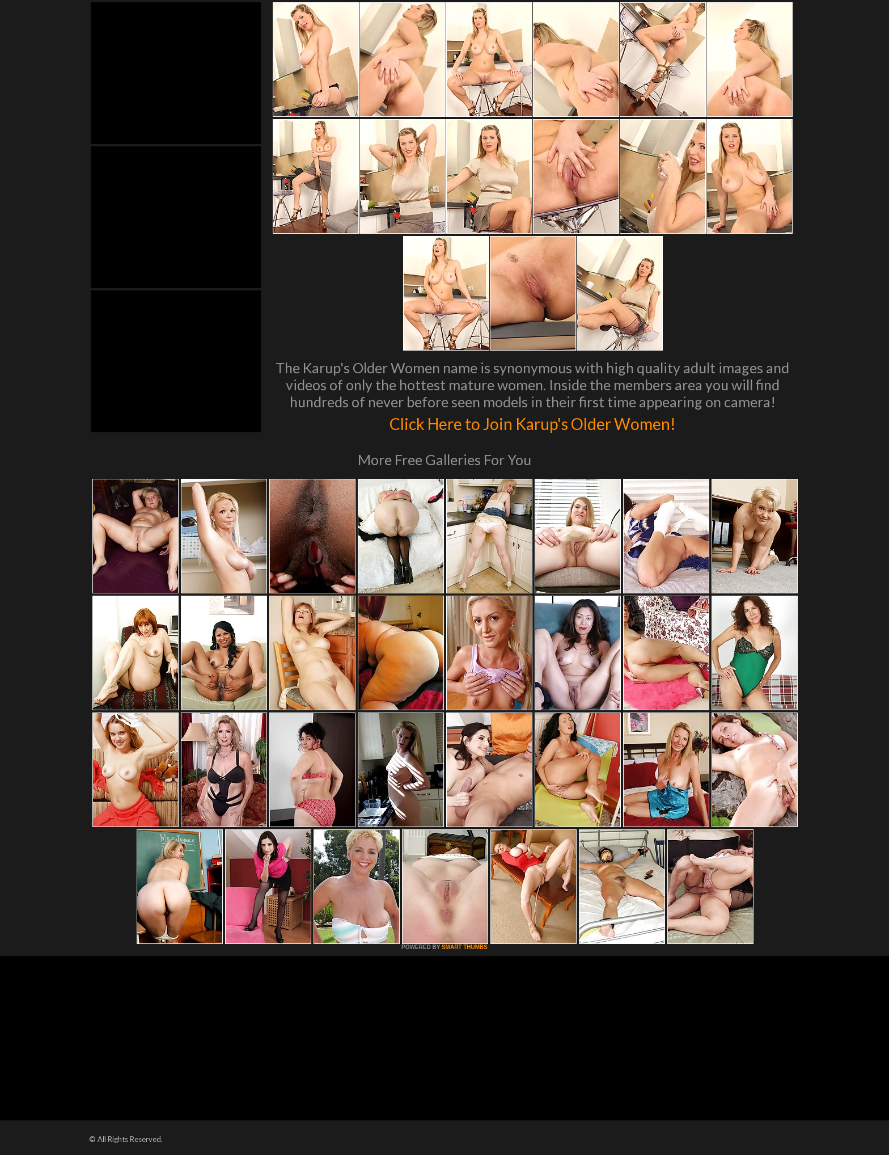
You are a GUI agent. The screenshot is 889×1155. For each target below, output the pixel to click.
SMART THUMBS (465, 947)
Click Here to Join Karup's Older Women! (532, 422)
